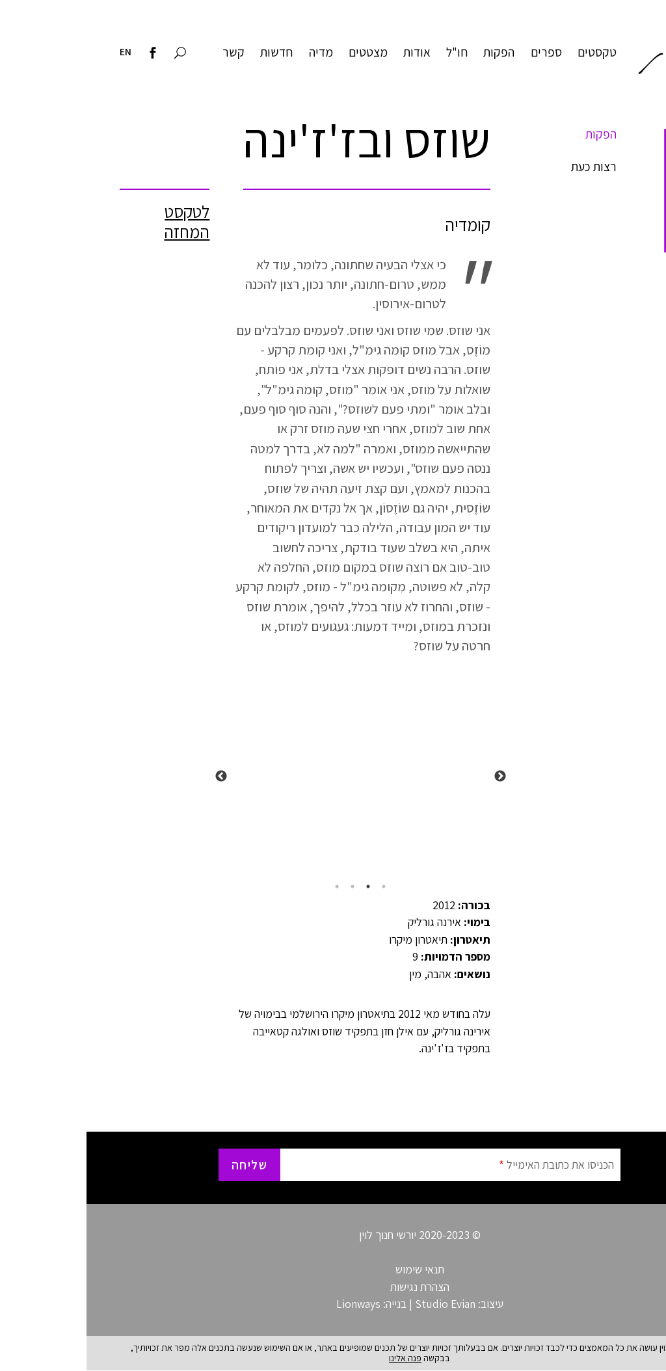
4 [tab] (250, 886)
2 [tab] (281, 886)
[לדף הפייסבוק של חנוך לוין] (66, 54)
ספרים (459, 52)
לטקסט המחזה (100, 222)
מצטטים (281, 52)
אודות (330, 52)
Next (134, 776)
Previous (413, 776)
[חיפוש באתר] (94, 54)
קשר (147, 52)
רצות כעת (507, 166)
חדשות (190, 52)
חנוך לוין (592, 55)
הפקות (412, 52)
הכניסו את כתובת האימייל (473, 1164)
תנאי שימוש (333, 1269)
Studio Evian (358, 1303)
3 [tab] (266, 886)
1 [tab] (297, 886)
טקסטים (510, 52)
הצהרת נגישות (333, 1286)
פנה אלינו (318, 1358)
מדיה (234, 52)
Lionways (272, 1303)
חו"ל (370, 52)
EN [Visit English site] (39, 51)
